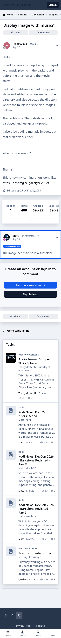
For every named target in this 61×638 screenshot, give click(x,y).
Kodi (21, 407)
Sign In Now (30, 294)
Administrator (31, 235)
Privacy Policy (23, 625)
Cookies (40, 625)
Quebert (23, 579)
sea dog (22, 556)
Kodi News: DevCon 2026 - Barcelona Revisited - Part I (36, 508)
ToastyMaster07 (27, 366)
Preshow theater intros (34, 553)
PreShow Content (28, 354)
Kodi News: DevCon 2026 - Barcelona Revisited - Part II (36, 460)
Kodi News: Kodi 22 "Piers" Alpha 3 (32, 414)
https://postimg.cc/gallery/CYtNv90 (26, 183)
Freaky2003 (20, 44)
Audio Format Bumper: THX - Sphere (34, 361)
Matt (16, 235)
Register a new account (30, 285)
